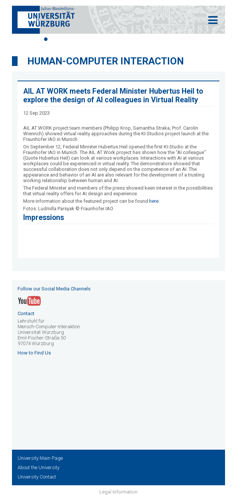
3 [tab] (68, 39)
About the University (38, 467)
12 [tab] (169, 39)
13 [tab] (180, 39)
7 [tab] (113, 39)
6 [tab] (101, 39)
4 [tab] (79, 39)
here (153, 201)
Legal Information (118, 492)
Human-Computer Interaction (105, 61)
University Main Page (40, 458)
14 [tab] (191, 39)
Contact (26, 313)
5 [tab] (90, 39)
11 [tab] (157, 39)
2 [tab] (57, 39)
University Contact (37, 477)
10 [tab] (146, 39)
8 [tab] (124, 39)
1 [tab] (45, 39)
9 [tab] (135, 39)
